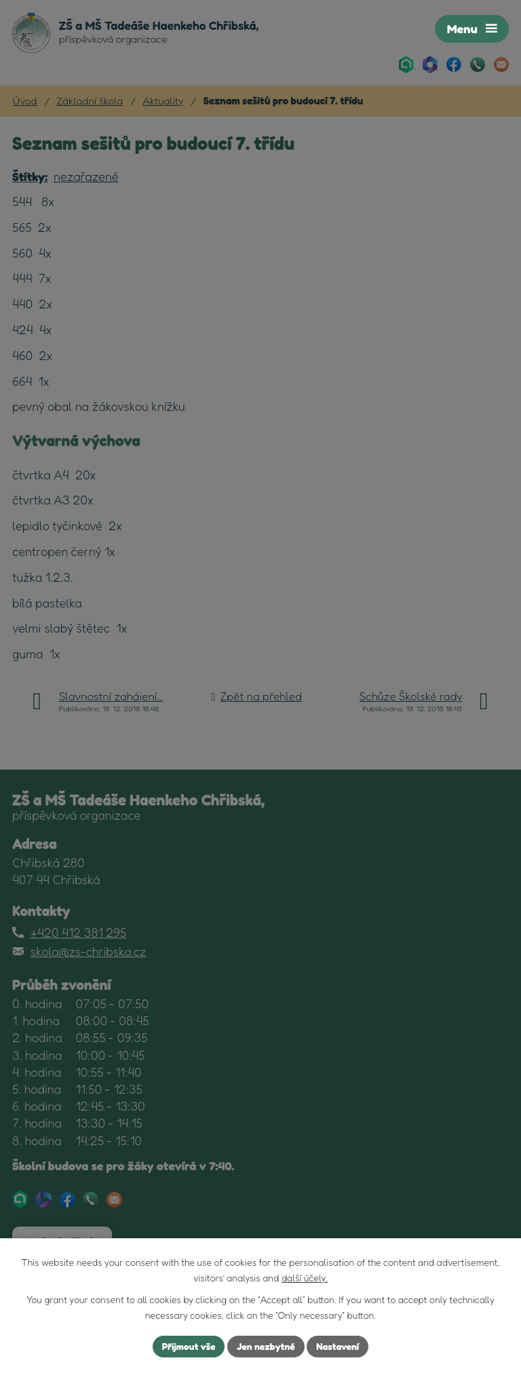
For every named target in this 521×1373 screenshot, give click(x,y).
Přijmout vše (188, 1346)
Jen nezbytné (266, 1346)
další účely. (305, 1278)
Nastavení (338, 1346)
